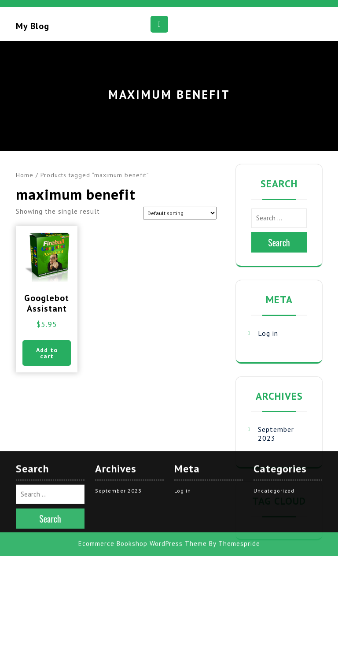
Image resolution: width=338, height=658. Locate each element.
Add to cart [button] (47, 353)
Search (279, 242)
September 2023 (118, 397)
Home (24, 175)
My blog (32, 26)
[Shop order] (180, 213)
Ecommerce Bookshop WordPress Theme (142, 450)
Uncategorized (274, 397)
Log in (268, 333)
